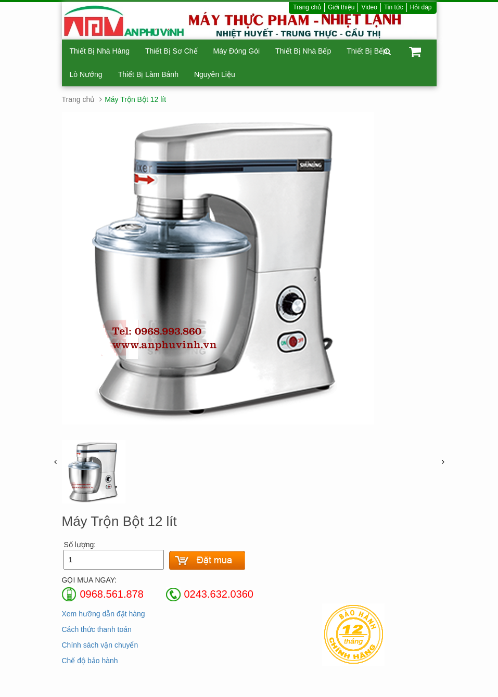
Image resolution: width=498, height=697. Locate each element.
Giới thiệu (341, 7)
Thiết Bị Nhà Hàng (100, 51)
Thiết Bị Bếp (367, 51)
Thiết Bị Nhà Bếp (303, 51)
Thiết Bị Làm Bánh (148, 74)
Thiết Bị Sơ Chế (171, 51)
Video (369, 7)
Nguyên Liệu (214, 74)
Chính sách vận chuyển (100, 645)
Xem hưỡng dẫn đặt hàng (103, 614)
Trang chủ (307, 7)
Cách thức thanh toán (97, 629)
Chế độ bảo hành (90, 660)
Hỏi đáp (421, 7)
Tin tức (393, 7)
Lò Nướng (86, 74)
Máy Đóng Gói (236, 51)
